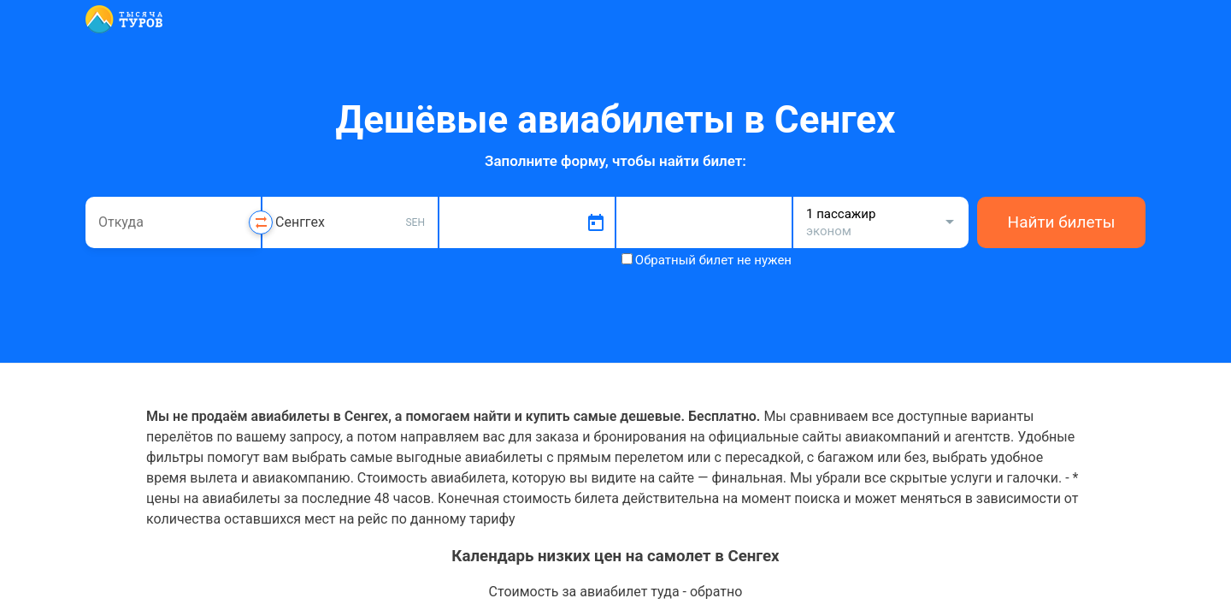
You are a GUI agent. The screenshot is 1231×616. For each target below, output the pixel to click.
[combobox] (173, 222)
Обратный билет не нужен (713, 260)
